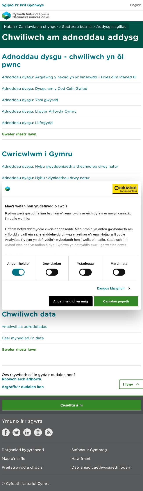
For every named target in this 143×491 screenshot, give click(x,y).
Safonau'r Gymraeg (89, 450)
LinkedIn (27, 432)
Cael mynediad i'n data (23, 338)
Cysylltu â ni (71, 405)
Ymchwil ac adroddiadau (24, 326)
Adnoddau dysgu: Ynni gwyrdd (30, 100)
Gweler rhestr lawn (19, 134)
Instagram (38, 432)
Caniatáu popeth (116, 301)
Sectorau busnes (77, 26)
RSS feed (49, 432)
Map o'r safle (13, 458)
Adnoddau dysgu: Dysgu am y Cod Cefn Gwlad (44, 88)
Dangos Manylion (111, 288)
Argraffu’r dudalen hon (23, 387)
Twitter (16, 432)
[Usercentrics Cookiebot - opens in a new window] (125, 188)
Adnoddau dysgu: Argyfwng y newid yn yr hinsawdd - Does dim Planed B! (69, 77)
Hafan (9, 26)
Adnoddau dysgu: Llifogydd (27, 123)
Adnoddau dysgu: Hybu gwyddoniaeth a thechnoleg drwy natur (60, 166)
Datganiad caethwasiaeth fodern (101, 467)
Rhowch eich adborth (21, 379)
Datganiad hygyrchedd (23, 450)
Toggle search (124, 15)
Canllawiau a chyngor (38, 26)
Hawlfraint (81, 458)
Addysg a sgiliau (111, 26)
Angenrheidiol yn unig (70, 301)
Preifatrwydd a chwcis (22, 467)
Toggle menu (137, 15)
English (135, 5)
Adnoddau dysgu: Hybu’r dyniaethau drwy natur (46, 178)
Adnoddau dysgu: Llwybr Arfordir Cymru (39, 111)
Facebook (6, 432)
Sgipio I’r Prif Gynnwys (23, 5)
